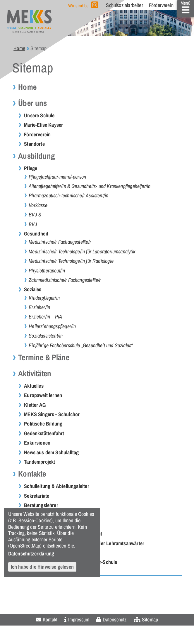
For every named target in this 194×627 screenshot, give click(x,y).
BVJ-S (35, 214)
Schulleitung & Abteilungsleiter (56, 486)
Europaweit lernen (43, 395)
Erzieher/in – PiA (45, 316)
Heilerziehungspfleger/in (52, 326)
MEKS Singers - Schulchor (52, 414)
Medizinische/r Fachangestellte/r (60, 241)
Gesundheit (36, 233)
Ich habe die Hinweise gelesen (42, 566)
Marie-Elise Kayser (43, 124)
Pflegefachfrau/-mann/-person (57, 176)
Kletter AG (35, 405)
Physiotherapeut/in (47, 270)
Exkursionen (37, 442)
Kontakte (32, 473)
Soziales (32, 289)
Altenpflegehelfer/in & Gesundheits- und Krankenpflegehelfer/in (89, 186)
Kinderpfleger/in (44, 297)
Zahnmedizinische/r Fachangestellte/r (65, 280)
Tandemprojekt (39, 461)
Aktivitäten (34, 373)
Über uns (32, 103)
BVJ (33, 224)
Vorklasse (38, 205)
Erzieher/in (39, 307)
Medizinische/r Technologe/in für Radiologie (71, 261)
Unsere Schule (39, 115)
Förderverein (161, 5)
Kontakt (50, 619)
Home (19, 48)
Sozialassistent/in (46, 335)
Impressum (79, 619)
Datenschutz (115, 619)
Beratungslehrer (41, 505)
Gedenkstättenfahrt (44, 433)
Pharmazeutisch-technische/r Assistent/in (68, 195)
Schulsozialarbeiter (124, 5)
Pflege (30, 168)
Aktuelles (34, 385)
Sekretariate (36, 495)
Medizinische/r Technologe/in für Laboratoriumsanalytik (82, 251)
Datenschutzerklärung (31, 553)
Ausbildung (36, 155)
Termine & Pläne (43, 357)
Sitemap (150, 619)
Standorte (34, 144)
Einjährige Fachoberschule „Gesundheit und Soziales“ (81, 345)
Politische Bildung (43, 423)
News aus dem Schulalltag (51, 452)
